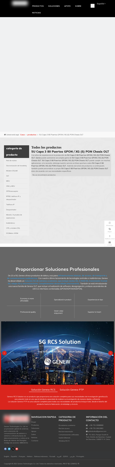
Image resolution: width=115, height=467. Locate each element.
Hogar (33, 422)
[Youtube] (16, 449)
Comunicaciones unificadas (69, 435)
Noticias (34, 438)
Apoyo (33, 431)
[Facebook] (5, 449)
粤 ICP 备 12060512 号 (71, 464)
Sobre (33, 434)
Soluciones (35, 428)
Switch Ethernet (64, 438)
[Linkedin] (9, 449)
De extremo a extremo (67, 425)
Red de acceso (64, 428)
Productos (35, 425)
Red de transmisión (66, 432)
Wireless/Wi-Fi (64, 441)
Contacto (34, 441)
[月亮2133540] (57, 74)
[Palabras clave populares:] (93, 6)
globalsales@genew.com (97, 431)
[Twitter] (13, 449)
